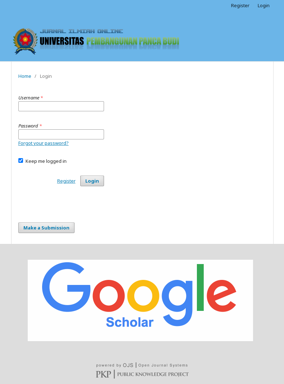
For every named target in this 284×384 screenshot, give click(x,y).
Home (24, 76)
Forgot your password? (43, 143)
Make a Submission (46, 227)
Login (264, 5)
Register (240, 5)
